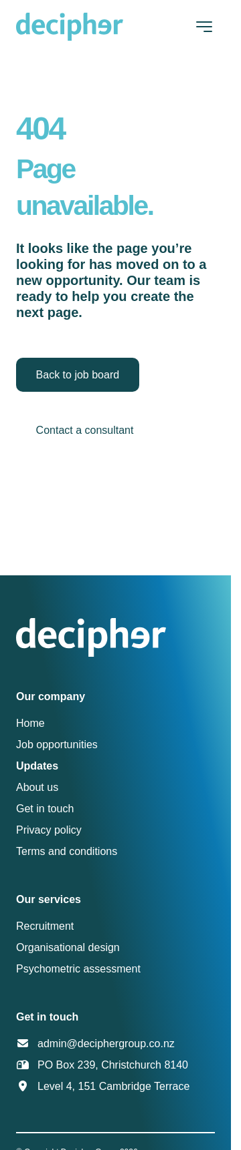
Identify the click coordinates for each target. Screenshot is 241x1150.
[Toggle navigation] (204, 27)
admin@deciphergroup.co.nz (106, 1043)
